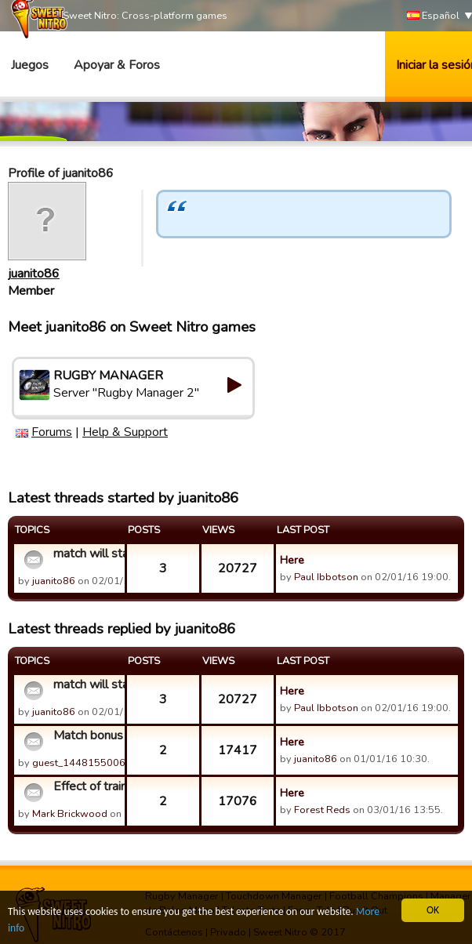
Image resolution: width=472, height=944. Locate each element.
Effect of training (87, 786)
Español (433, 16)
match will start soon (87, 553)
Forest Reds (322, 810)
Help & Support (125, 432)
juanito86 (34, 273)
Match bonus (87, 735)
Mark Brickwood (69, 814)
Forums (51, 432)
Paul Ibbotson (326, 577)
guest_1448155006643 (88, 763)
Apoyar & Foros (117, 65)
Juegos (30, 65)
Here (292, 560)
